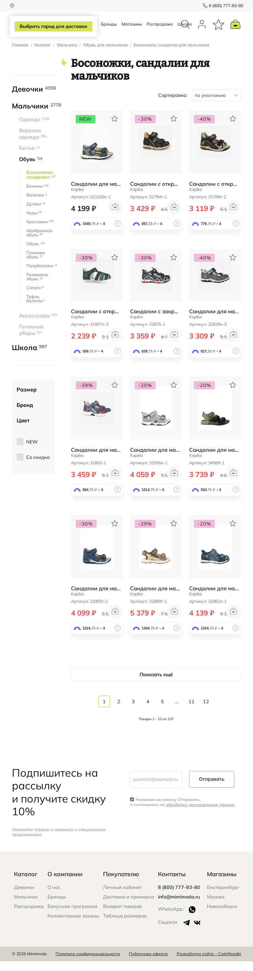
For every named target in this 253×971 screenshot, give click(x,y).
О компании (65, 883)
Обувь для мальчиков (105, 55)
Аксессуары (36, 325)
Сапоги (35, 297)
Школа (29, 357)
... (177, 712)
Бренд (25, 415)
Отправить (211, 789)
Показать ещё (156, 684)
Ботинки (37, 196)
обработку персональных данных (200, 814)
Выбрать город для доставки (52, 26)
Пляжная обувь (35, 264)
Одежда (34, 129)
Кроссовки (39, 231)
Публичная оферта (148, 964)
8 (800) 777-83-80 (224, 5)
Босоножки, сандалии (40, 184)
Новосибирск (222, 916)
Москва (215, 906)
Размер (27, 399)
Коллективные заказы (73, 925)
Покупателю (121, 883)
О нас (54, 897)
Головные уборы (31, 340)
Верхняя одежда (32, 143)
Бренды (109, 29)
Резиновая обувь (37, 286)
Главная (20, 55)
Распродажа (160, 29)
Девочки (33, 99)
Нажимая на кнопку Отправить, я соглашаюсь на (182, 812)
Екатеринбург (223, 897)
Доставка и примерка (128, 906)
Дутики (35, 213)
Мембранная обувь (39, 242)
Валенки (36, 204)
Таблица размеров (125, 925)
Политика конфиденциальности (88, 964)
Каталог (42, 55)
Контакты (172, 883)
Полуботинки (40, 275)
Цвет (23, 430)
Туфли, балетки (35, 308)
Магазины (131, 29)
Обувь (30, 169)
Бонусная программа (72, 916)
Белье (29, 158)
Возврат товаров (122, 916)
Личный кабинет (122, 897)
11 (192, 712)
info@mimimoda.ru (179, 906)
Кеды (33, 222)
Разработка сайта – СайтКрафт (209, 964)
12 (206, 712)
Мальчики (67, 55)
